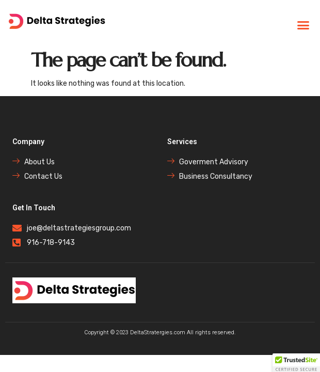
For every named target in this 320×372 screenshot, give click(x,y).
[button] (303, 25)
